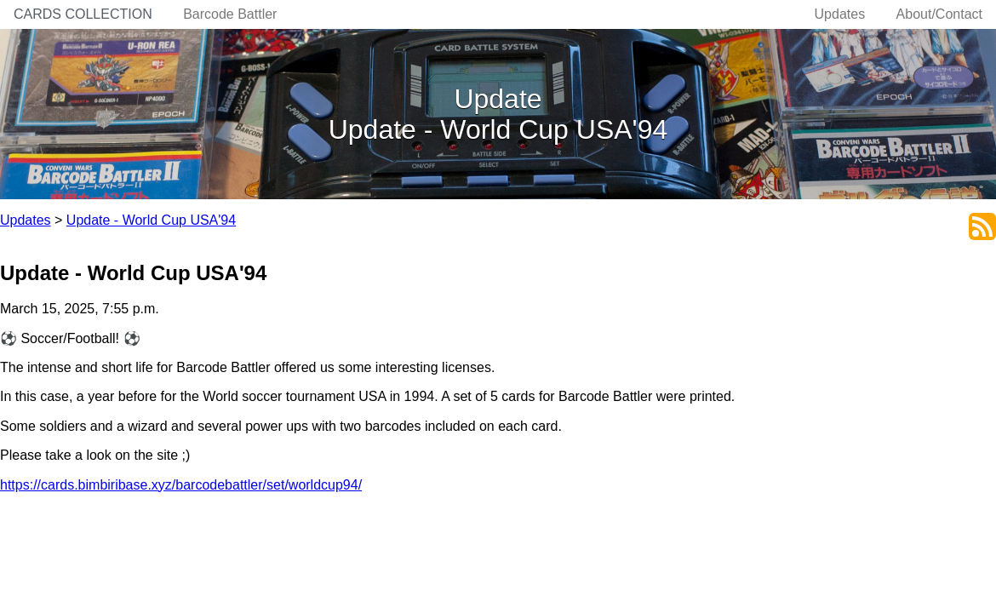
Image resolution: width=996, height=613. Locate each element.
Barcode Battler (230, 14)
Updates (840, 14)
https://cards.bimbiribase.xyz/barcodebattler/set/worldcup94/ (181, 485)
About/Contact (939, 14)
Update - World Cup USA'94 (151, 220)
